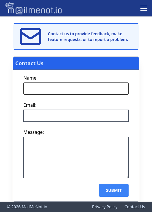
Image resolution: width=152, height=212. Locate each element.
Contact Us (135, 206)
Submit (114, 190)
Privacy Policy (104, 206)
